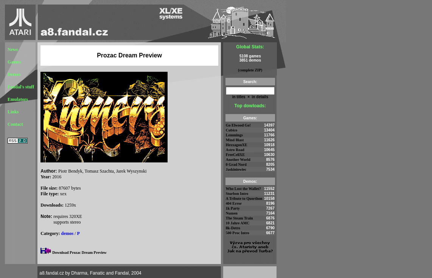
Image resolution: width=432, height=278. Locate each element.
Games (14, 62)
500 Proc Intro (237, 233)
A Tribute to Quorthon (244, 198)
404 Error (234, 203)
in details (259, 97)
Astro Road (235, 150)
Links (13, 111)
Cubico (232, 130)
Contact (15, 124)
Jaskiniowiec (236, 169)
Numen (232, 213)
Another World (238, 160)
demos (67, 233)
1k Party (233, 208)
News (13, 49)
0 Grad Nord (236, 164)
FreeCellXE (235, 155)
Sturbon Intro (237, 194)
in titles (239, 97)
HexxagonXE (236, 145)
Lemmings (234, 135)
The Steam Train (239, 218)
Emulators (18, 99)
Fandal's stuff (21, 87)
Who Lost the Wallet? (243, 189)
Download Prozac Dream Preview (79, 252)
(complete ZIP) (250, 70)
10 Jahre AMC (238, 223)
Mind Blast (235, 140)
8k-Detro (233, 228)
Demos (14, 74)
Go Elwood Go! (238, 125)
